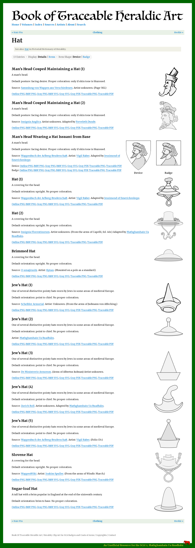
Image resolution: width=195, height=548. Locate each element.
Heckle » (178, 32)
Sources (49, 24)
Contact (112, 535)
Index (38, 24)
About (71, 24)
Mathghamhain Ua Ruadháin (37, 337)
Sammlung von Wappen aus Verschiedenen (46, 87)
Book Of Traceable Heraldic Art (27, 535)
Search (81, 24)
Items (52, 56)
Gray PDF (75, 94)
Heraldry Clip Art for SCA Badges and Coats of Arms (69, 535)
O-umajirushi (29, 270)
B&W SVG (53, 94)
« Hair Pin (17, 32)
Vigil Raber (83, 155)
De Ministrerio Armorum (36, 371)
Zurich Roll (27, 405)
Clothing (97, 32)
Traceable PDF (106, 94)
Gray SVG (64, 94)
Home (15, 24)
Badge (86, 56)
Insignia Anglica (31, 121)
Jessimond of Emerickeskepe (121, 198)
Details (42, 56)
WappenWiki (28, 473)
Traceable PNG (89, 94)
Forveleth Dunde (85, 121)
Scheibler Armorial (32, 303)
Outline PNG (18, 94)
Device (77, 56)
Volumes (27, 24)
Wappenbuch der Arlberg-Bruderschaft (44, 155)
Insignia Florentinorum (35, 231)
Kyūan (50, 270)
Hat (27, 49)
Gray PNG (42, 94)
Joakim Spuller (54, 473)
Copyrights (101, 535)
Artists (61, 24)
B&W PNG (31, 94)
